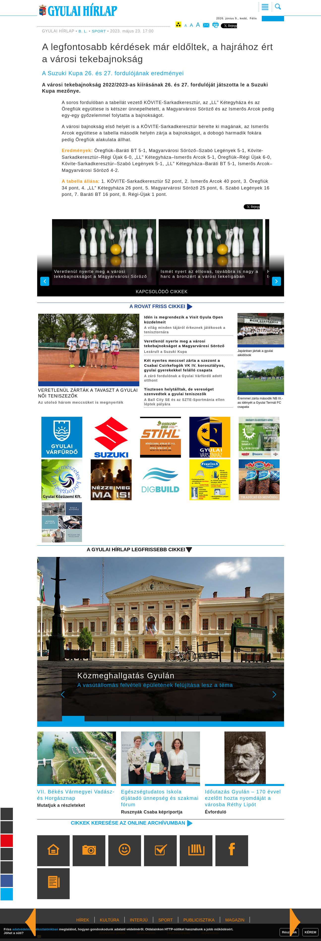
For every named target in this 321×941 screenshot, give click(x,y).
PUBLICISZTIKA (199, 922)
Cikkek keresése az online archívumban (126, 825)
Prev (69, 699)
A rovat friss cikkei (156, 306)
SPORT (99, 31)
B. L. (84, 31)
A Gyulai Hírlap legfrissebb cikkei (134, 550)
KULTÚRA (109, 922)
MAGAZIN (234, 922)
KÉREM (310, 932)
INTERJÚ (139, 922)
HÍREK (82, 922)
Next (277, 699)
